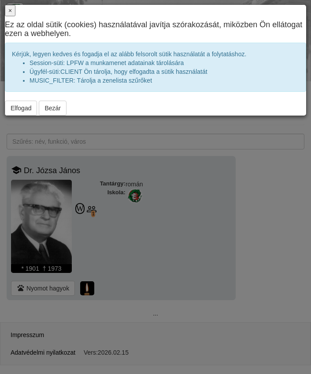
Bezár (52, 108)
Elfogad (21, 108)
